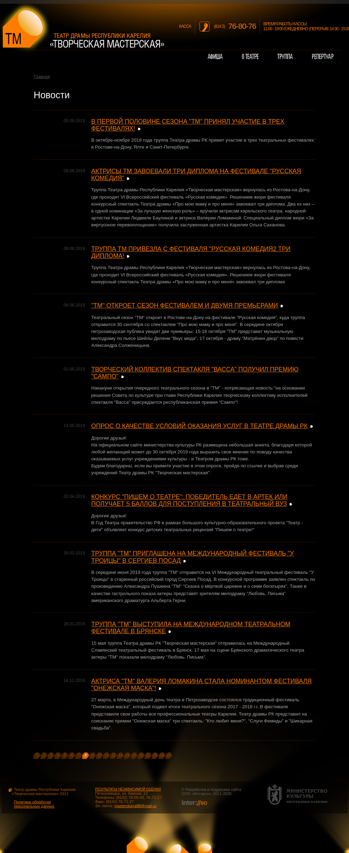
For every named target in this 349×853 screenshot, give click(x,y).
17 (148, 755)
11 (106, 755)
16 (141, 755)
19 (162, 755)
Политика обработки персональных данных (34, 804)
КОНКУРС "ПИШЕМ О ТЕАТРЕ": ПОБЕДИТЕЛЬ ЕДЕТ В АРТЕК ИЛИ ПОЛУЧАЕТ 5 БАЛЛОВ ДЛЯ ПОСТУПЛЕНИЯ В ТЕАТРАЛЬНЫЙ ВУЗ (189, 500)
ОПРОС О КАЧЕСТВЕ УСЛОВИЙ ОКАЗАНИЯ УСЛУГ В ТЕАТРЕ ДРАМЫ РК (199, 426)
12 (113, 755)
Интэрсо (201, 794)
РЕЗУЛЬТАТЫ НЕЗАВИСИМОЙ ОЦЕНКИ (128, 789)
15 (134, 755)
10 (99, 755)
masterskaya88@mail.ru (135, 806)
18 (155, 755)
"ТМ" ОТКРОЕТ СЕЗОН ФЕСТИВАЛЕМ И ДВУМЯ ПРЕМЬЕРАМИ (184, 305)
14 (127, 755)
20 (169, 755)
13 (120, 755)
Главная (42, 76)
